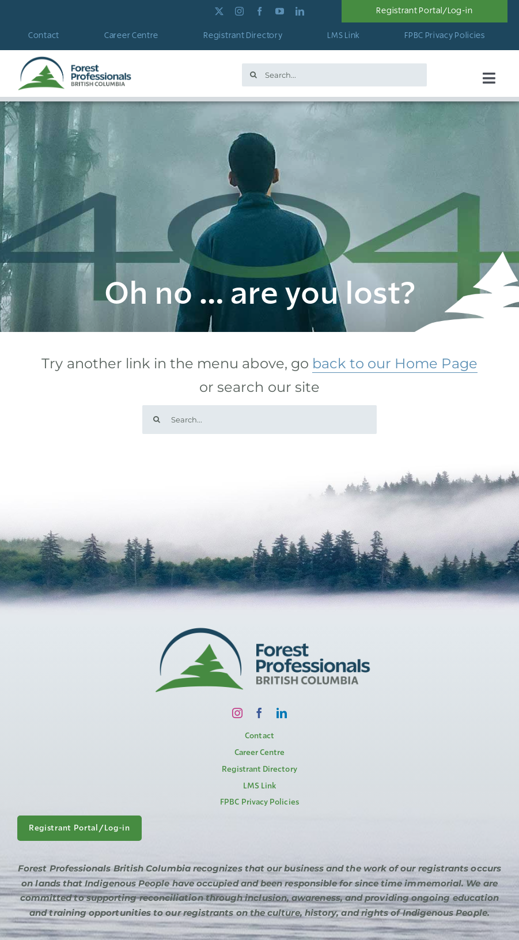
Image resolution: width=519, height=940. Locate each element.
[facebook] (259, 11)
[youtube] (279, 11)
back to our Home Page (395, 363)
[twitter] (219, 11)
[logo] (74, 59)
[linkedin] (300, 11)
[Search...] (334, 74)
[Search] (253, 74)
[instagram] (239, 11)
